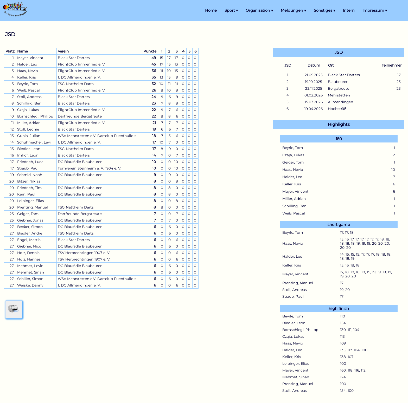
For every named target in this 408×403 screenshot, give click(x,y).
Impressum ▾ (374, 10)
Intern (349, 10)
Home (211, 10)
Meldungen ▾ (293, 10)
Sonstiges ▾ (324, 10)
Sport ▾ (231, 10)
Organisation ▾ (259, 10)
